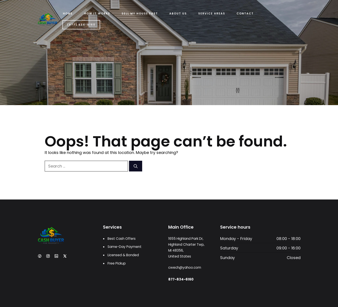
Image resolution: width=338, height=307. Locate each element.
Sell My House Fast (140, 13)
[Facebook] (40, 256)
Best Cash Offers (122, 238)
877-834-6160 (180, 279)
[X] (65, 256)
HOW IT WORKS (97, 13)
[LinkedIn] (56, 256)
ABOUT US (178, 13)
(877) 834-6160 (81, 24)
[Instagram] (48, 256)
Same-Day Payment (125, 246)
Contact (245, 13)
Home (68, 13)
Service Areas (211, 13)
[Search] (135, 166)
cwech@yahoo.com (184, 267)
